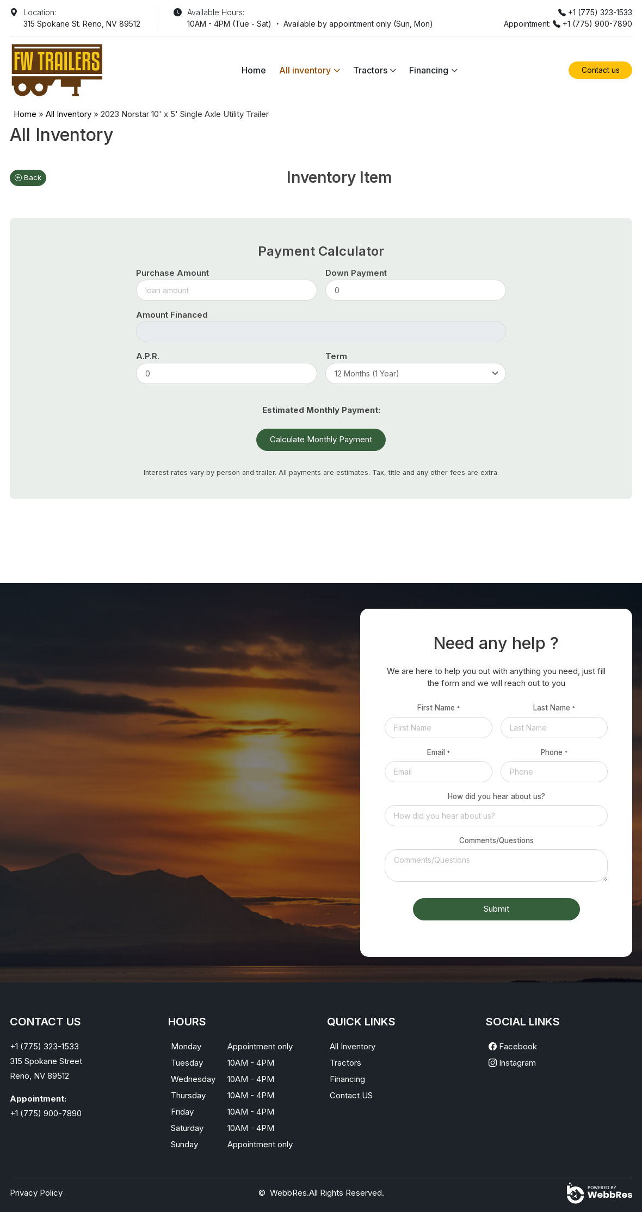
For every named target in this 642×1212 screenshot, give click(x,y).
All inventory (305, 70)
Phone (554, 752)
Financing (428, 70)
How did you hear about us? (496, 796)
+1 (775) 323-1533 (600, 12)
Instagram (512, 1063)
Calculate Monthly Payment (321, 439)
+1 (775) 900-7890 (597, 23)
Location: (39, 12)
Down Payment (356, 273)
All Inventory (68, 114)
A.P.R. (147, 356)
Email (438, 752)
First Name (438, 707)
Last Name (554, 707)
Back (28, 177)
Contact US (351, 1095)
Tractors (370, 70)
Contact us (601, 70)
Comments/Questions (496, 840)
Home (254, 70)
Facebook (513, 1046)
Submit (496, 909)
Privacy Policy (36, 1193)
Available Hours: (215, 12)
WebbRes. (289, 1193)
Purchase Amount (172, 273)
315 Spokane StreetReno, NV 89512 (46, 1068)
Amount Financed (172, 315)
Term (336, 356)
